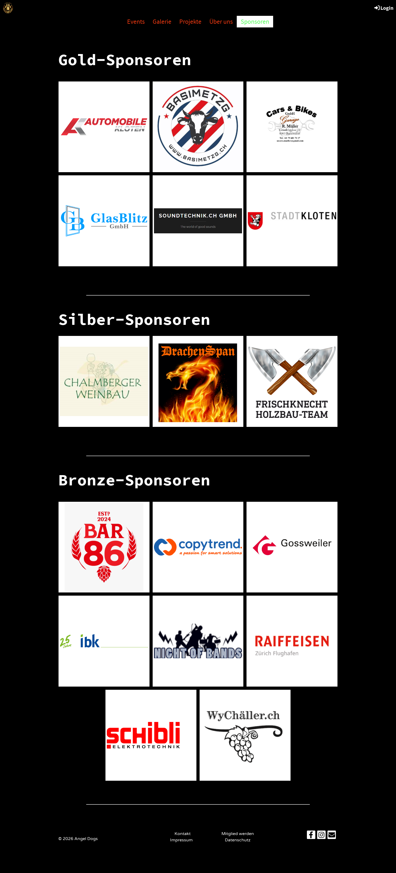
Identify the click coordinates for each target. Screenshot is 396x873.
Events (136, 21)
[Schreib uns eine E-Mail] (331, 836)
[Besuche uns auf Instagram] (321, 836)
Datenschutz (237, 840)
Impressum (182, 840)
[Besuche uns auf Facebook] (311, 836)
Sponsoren (255, 21)
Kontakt (183, 833)
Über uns (221, 21)
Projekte (190, 21)
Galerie (162, 21)
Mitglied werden (237, 833)
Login (383, 7)
